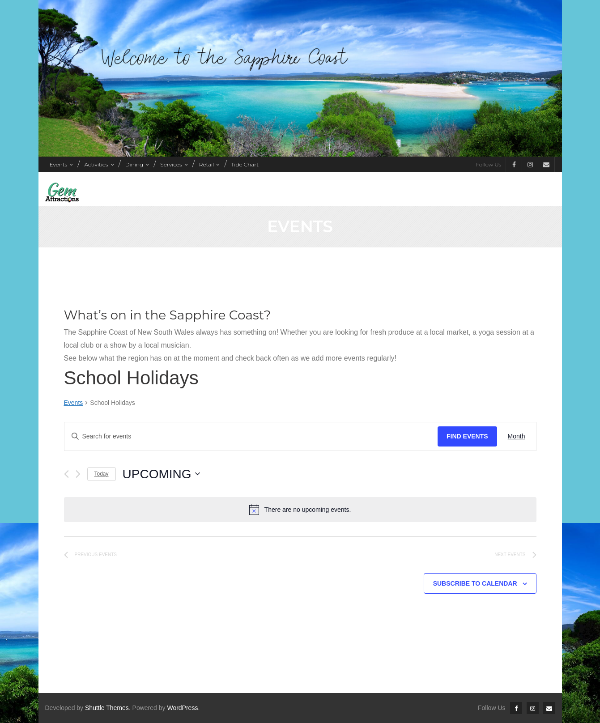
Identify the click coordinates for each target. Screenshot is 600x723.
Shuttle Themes (107, 707)
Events (59, 164)
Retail (206, 164)
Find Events (467, 436)
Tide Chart (245, 164)
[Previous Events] (66, 474)
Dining (134, 164)
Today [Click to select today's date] (101, 474)
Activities (96, 164)
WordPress (182, 707)
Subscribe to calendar (475, 583)
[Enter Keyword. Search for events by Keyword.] (251, 436)
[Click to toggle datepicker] (161, 474)
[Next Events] (78, 474)
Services (171, 164)
